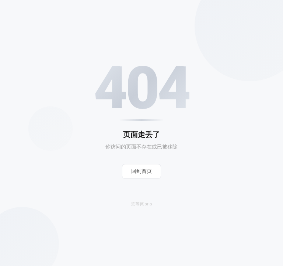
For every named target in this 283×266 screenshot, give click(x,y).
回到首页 (141, 171)
